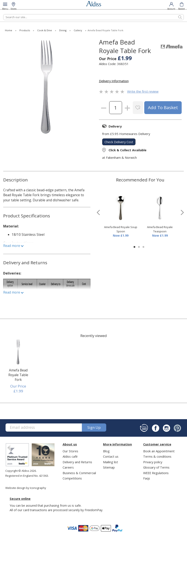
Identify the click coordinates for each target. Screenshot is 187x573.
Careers (68, 467)
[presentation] (98, 212)
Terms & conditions (157, 456)
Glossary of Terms (156, 467)
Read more (13, 245)
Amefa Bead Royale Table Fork (18, 375)
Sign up (94, 427)
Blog (106, 451)
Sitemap (109, 467)
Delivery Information (114, 81)
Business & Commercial (79, 473)
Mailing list (110, 462)
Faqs (146, 478)
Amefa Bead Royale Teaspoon (160, 229)
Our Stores (70, 451)
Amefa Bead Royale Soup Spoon (120, 229)
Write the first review (143, 91)
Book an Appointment (159, 451)
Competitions (72, 478)
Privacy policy (152, 462)
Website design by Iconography (25, 488)
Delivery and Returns (77, 462)
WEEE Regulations (156, 473)
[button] (134, 247)
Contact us (110, 456)
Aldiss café (70, 456)
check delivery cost (119, 142)
